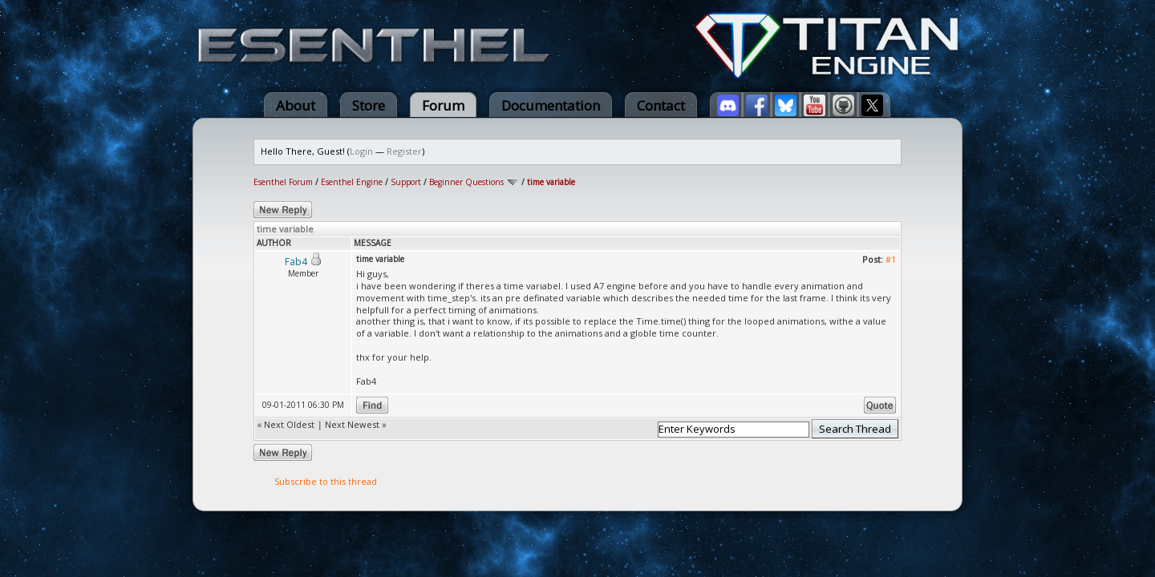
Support (406, 182)
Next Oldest (289, 424)
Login (361, 151)
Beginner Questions (466, 182)
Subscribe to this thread (325, 481)
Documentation (550, 105)
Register (404, 151)
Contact (661, 105)
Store (368, 105)
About (295, 105)
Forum (443, 105)
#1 (891, 259)
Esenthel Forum (283, 182)
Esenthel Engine (352, 182)
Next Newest (352, 424)
